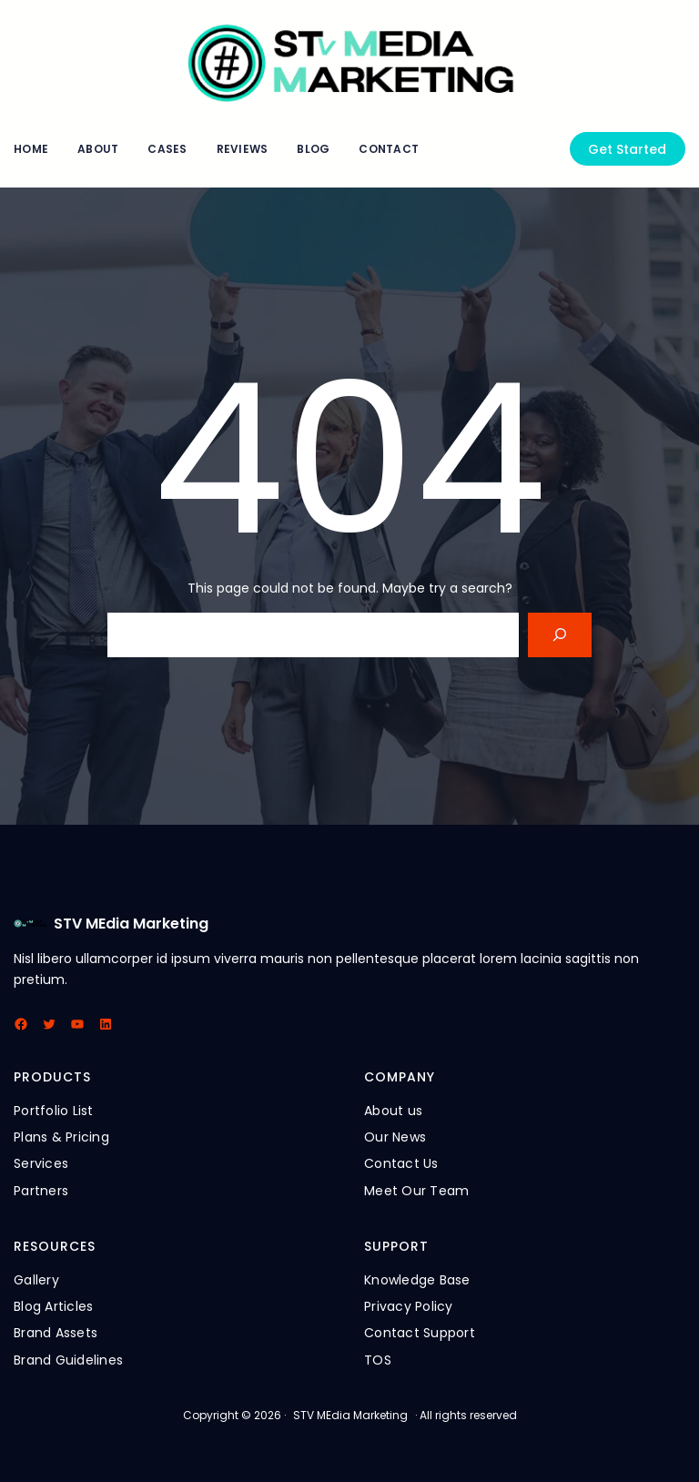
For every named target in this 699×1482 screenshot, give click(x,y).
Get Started (627, 149)
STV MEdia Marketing (131, 923)
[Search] (560, 635)
